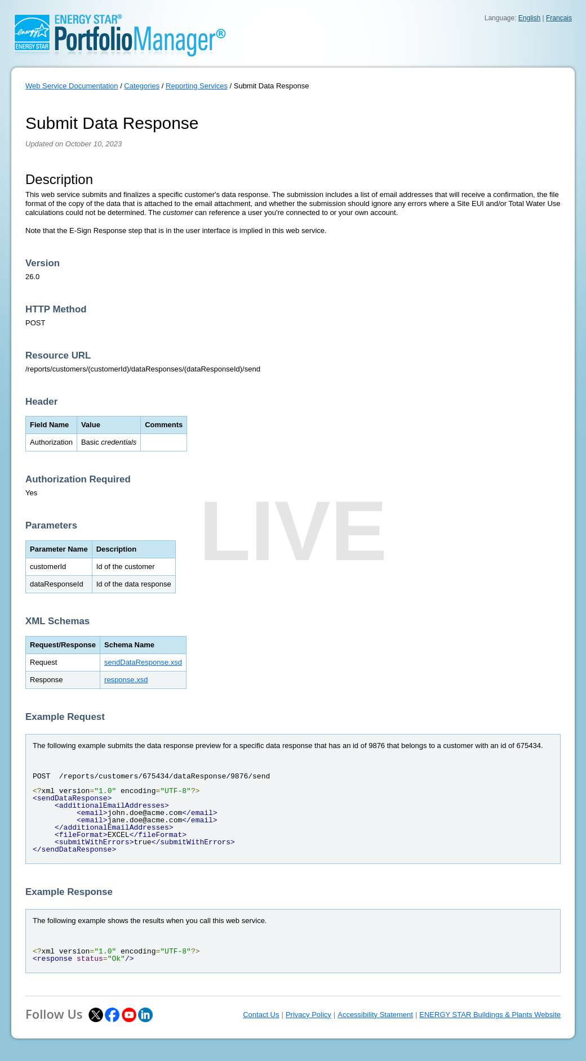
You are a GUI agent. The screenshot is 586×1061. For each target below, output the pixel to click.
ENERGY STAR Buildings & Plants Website (490, 1014)
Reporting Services (197, 86)
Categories (141, 86)
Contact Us (261, 1014)
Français (559, 18)
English (529, 18)
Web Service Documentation (71, 86)
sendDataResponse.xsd (143, 662)
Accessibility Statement (375, 1014)
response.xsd (126, 679)
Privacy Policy (308, 1014)
